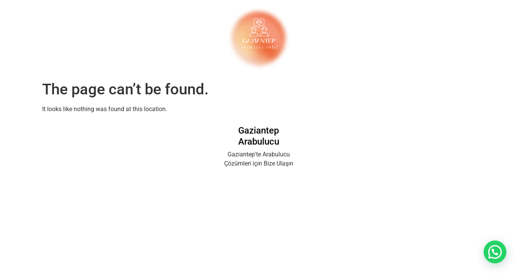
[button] (495, 252)
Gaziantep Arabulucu (258, 136)
